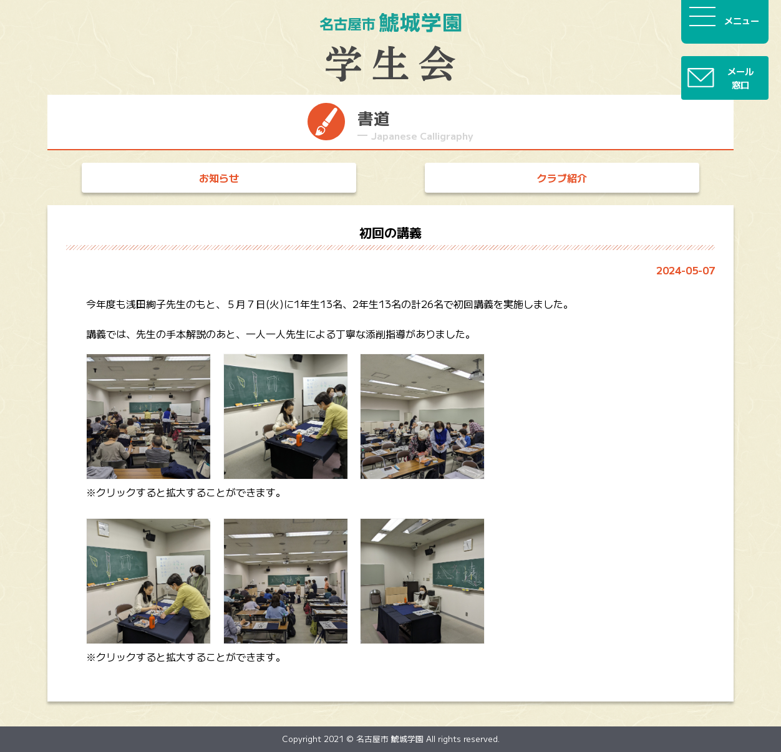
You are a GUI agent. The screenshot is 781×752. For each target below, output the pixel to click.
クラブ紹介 (562, 177)
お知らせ (219, 177)
